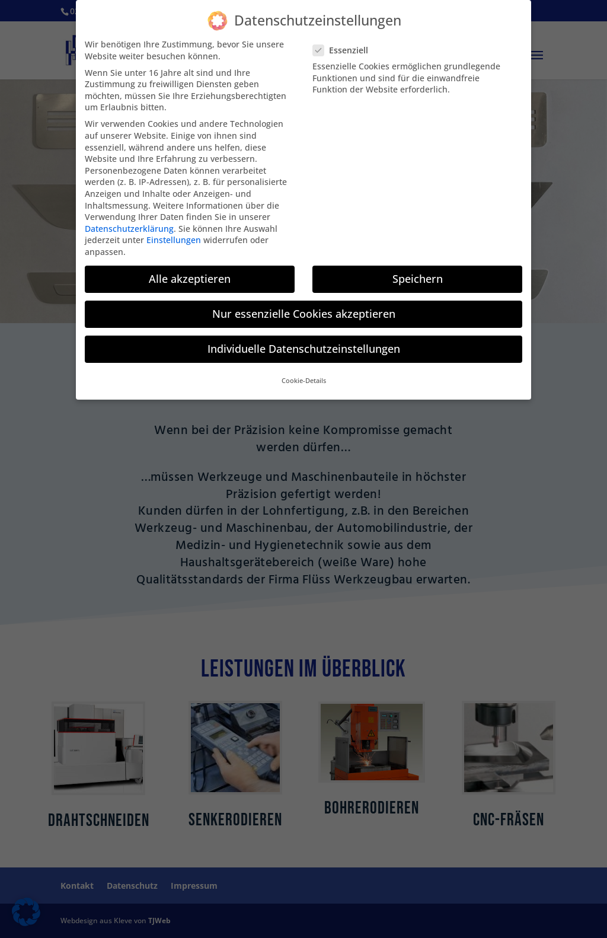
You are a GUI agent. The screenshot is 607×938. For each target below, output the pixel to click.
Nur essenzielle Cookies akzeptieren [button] (303, 305)
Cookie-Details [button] (304, 373)
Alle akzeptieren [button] (190, 270)
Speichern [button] (417, 270)
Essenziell (345, 41)
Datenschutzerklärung (129, 220)
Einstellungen (173, 232)
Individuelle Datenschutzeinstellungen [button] (303, 340)
